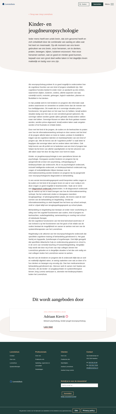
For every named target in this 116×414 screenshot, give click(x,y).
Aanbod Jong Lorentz (67, 370)
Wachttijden (64, 363)
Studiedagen (39, 369)
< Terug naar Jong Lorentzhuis (41, 14)
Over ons (12, 359)
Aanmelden (97, 4)
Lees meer (48, 327)
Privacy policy (89, 411)
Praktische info (39, 359)
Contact (12, 355)
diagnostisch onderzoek (42, 189)
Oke (76, 411)
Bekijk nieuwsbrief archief (68, 396)
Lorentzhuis (13, 363)
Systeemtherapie (15, 366)
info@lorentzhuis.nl (92, 368)
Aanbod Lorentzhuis (67, 366)
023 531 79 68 (93, 365)
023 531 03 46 (93, 362)
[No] (114, 410)
